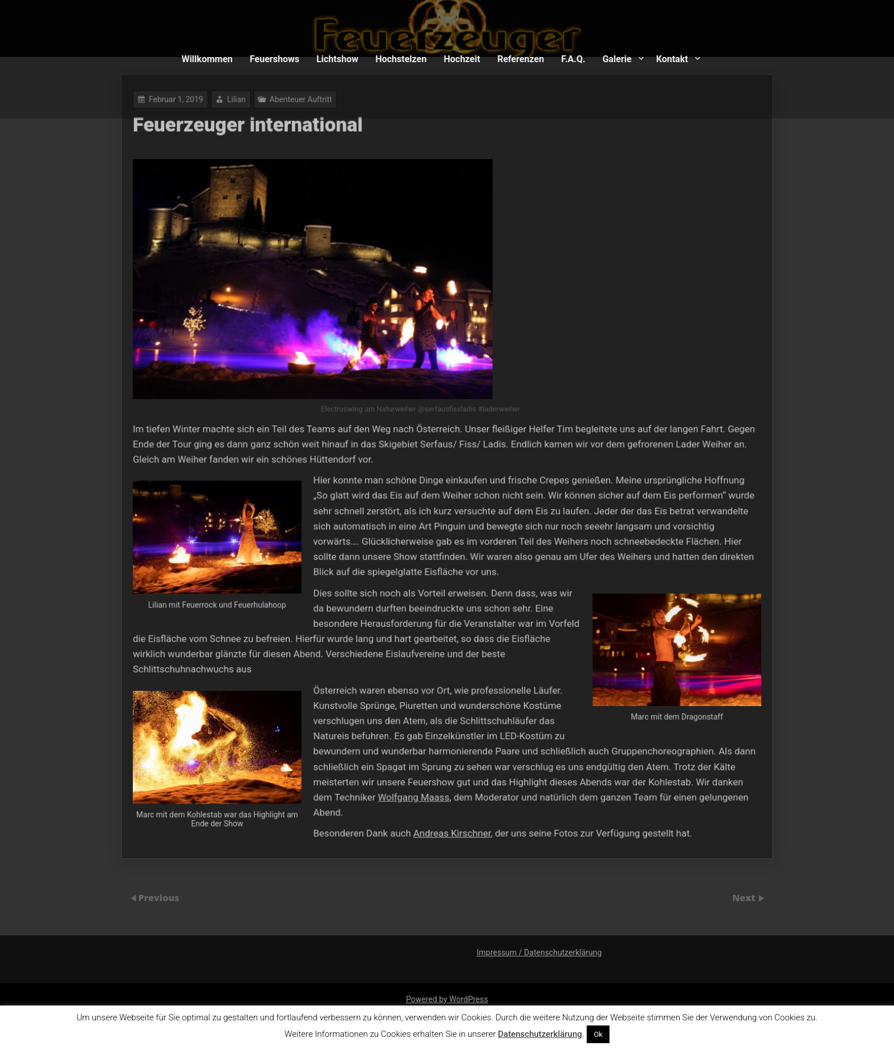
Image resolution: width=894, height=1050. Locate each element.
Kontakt (672, 59)
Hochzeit (462, 59)
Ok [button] (598, 1034)
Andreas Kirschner (452, 819)
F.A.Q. (573, 59)
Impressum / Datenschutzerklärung (539, 952)
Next (745, 897)
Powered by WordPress (447, 999)
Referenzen (520, 59)
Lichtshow (337, 59)
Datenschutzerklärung (540, 1034)
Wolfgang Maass (414, 784)
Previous (158, 897)
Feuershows (274, 59)
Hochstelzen (400, 59)
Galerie (617, 59)
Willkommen (207, 59)
